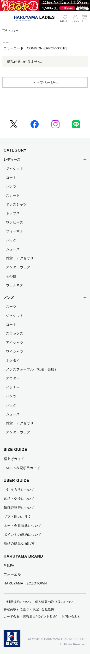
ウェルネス (14, 285)
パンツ (11, 186)
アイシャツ (14, 342)
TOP (4, 30)
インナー (13, 387)
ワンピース (14, 222)
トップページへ (45, 82)
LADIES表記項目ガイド (22, 468)
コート (11, 177)
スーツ (11, 306)
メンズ (9, 298)
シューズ (13, 249)
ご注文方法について (19, 490)
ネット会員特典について (23, 526)
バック (11, 240)
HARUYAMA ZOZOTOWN (25, 583)
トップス (13, 213)
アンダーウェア (18, 267)
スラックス (14, 333)
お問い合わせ (71, 616)
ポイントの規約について (23, 534)
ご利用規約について (18, 602)
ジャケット (14, 168)
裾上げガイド (14, 459)
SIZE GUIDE (15, 450)
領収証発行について (19, 508)
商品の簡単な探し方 (19, 543)
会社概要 (47, 609)
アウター (13, 378)
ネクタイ (13, 360)
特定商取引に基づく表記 (21, 609)
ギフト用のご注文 (17, 516)
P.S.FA (9, 565)
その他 (11, 276)
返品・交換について (19, 499)
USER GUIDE (17, 480)
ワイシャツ (14, 351)
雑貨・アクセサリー (21, 258)
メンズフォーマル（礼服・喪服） (32, 369)
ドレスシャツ (16, 204)
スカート (13, 195)
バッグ (11, 405)
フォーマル (14, 231)
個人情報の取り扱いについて (56, 602)
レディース (12, 159)
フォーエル (12, 574)
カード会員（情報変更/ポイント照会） (31, 616)
